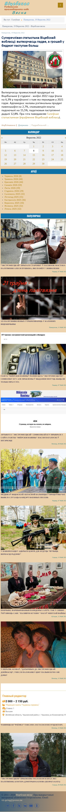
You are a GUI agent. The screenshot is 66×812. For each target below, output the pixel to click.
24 (52, 159)
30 (43, 163)
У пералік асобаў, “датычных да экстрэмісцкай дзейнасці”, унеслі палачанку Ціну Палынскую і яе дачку (30, 672)
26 (5, 163)
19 (5, 159)
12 (5, 155)
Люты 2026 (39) (12, 188)
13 (15, 155)
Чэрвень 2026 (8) (13, 176)
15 (34, 155)
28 (24, 163)
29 (34, 163)
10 (52, 150)
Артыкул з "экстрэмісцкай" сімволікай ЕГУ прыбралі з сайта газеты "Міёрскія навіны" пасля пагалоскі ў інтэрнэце (32, 437)
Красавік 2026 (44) (13, 182)
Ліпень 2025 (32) (12, 209)
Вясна (19, 12)
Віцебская (16, 3)
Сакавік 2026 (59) (13, 185)
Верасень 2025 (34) (14, 203)
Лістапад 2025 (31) (13, 197)
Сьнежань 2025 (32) (14, 194)
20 (15, 159)
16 (43, 155)
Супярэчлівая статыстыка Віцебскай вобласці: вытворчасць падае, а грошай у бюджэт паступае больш (32, 42)
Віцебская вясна (24, 795)
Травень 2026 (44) (13, 179)
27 (15, 163)
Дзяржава (23, 125)
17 (52, 155)
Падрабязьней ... (40, 125)
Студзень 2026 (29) (13, 191)
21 (24, 159)
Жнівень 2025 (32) (13, 206)
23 (43, 159)
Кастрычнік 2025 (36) (15, 200)
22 (34, 159)
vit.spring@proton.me (11, 800)
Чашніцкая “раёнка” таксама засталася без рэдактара (32, 725)
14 (24, 155)
